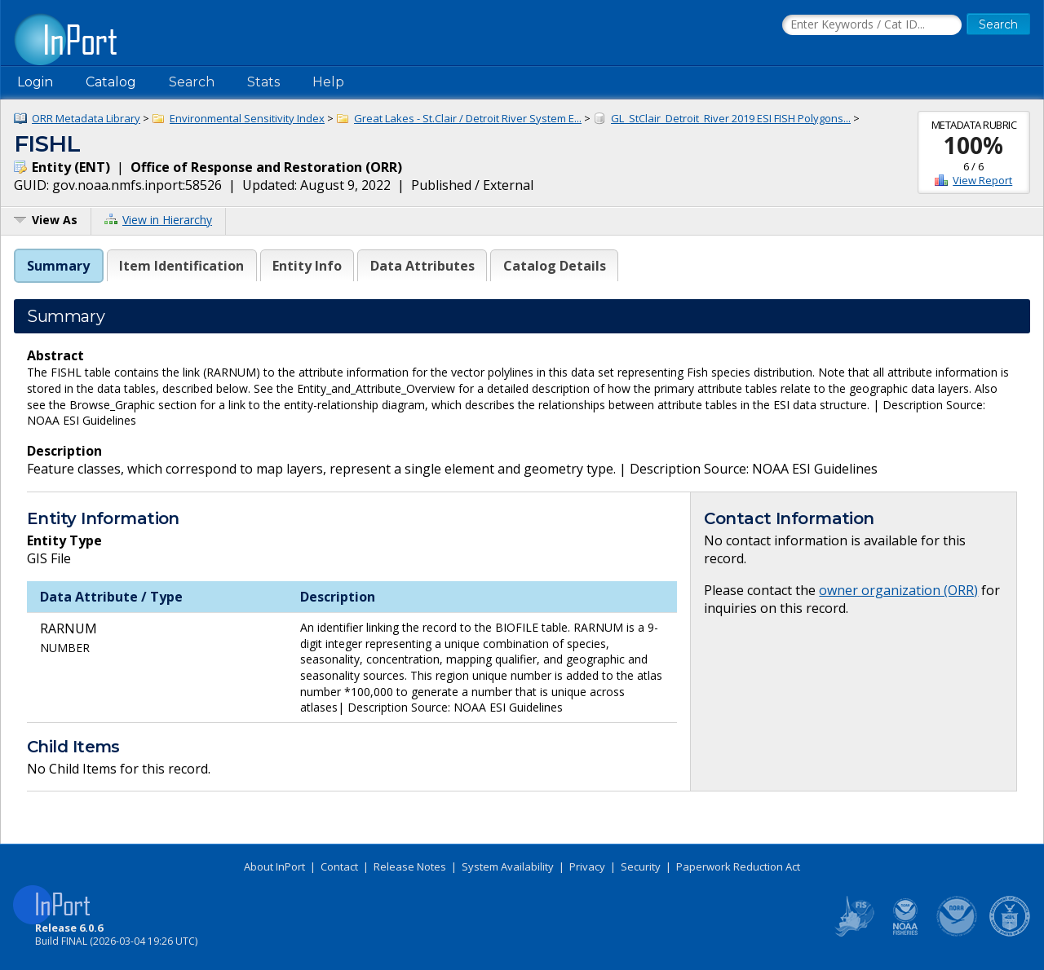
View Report (982, 180)
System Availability (508, 866)
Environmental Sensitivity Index (247, 118)
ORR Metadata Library (86, 118)
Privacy (587, 866)
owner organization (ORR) (898, 590)
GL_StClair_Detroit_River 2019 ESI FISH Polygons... (731, 118)
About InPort (274, 866)
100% (973, 145)
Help (328, 82)
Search (192, 82)
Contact (339, 866)
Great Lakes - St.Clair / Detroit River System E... (468, 118)
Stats (263, 82)
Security (641, 866)
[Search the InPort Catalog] (872, 25)
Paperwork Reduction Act (738, 866)
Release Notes (410, 866)
